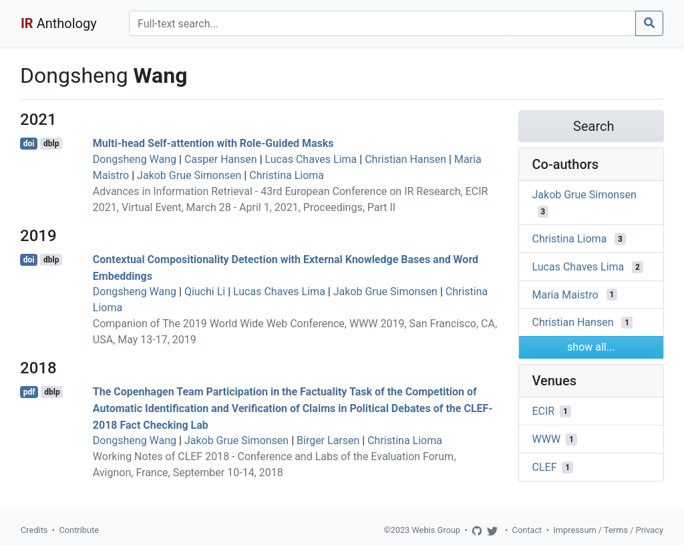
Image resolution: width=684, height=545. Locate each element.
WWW (546, 439)
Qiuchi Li (204, 291)
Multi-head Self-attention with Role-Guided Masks (213, 143)
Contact (527, 530)
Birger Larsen (328, 440)
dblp (51, 143)
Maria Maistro (565, 294)
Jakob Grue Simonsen (189, 175)
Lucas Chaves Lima (311, 159)
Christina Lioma (286, 175)
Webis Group (435, 530)
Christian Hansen (405, 159)
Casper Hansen (220, 159)
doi (29, 143)
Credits (34, 530)
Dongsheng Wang (134, 159)
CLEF (544, 467)
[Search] (382, 23)
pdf (29, 392)
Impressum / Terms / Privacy (608, 530)
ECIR (543, 411)
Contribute (79, 530)
